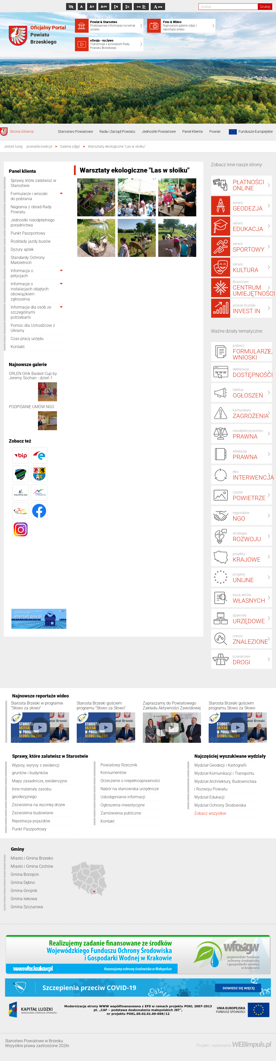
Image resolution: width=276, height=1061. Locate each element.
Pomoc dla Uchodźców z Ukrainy (33, 328)
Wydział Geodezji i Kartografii (220, 765)
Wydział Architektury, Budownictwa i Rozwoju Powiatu (225, 785)
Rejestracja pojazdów (31, 821)
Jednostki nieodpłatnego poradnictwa (33, 223)
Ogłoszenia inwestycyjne (123, 805)
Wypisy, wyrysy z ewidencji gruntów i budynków (36, 769)
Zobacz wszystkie (210, 813)
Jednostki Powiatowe (159, 131)
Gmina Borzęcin (25, 874)
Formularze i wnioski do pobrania (29, 196)
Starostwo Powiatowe (75, 131)
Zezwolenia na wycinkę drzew (38, 804)
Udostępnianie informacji (123, 796)
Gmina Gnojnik (24, 890)
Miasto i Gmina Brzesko (32, 858)
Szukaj (265, 7)
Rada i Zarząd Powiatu (117, 131)
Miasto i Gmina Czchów (32, 866)
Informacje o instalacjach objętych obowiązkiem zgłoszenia (30, 291)
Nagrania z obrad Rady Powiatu (31, 209)
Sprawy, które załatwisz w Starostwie (33, 183)
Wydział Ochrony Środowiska (220, 805)
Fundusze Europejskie (250, 131)
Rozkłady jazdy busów (31, 241)
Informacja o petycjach (22, 273)
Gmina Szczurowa (27, 906)
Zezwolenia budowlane (32, 812)
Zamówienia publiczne (121, 813)
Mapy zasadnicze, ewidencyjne (39, 781)
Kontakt (18, 346)
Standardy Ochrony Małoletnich (28, 260)
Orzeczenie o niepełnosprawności (130, 780)
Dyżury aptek (22, 249)
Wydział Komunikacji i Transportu (224, 773)
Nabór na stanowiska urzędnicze (130, 788)
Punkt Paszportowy (28, 233)
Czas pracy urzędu (27, 338)
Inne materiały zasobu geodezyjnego (31, 793)
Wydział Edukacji (209, 797)
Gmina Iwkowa (24, 898)
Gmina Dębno (23, 882)
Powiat (215, 131)
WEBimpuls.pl (251, 1044)
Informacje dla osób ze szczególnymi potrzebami (31, 312)
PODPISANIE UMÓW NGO (31, 406)
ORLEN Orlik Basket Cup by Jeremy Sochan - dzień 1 (33, 376)
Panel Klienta (192, 131)
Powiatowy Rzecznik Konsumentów (119, 769)
